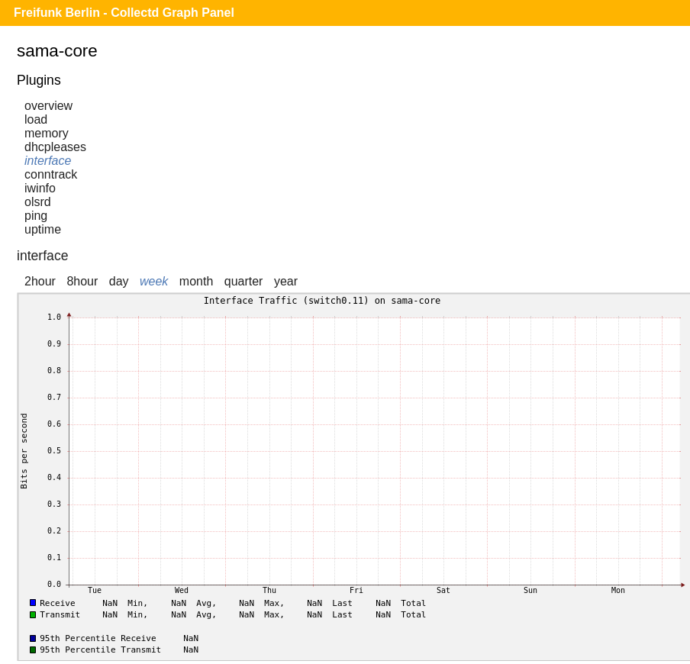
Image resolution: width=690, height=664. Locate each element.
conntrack (50, 174)
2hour (40, 281)
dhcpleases (55, 146)
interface (47, 160)
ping (35, 215)
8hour (82, 281)
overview (48, 105)
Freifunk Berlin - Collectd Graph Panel (124, 12)
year (286, 281)
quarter (243, 281)
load (35, 119)
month (196, 281)
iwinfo (40, 188)
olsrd (37, 201)
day (119, 281)
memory (46, 133)
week (154, 281)
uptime (42, 229)
